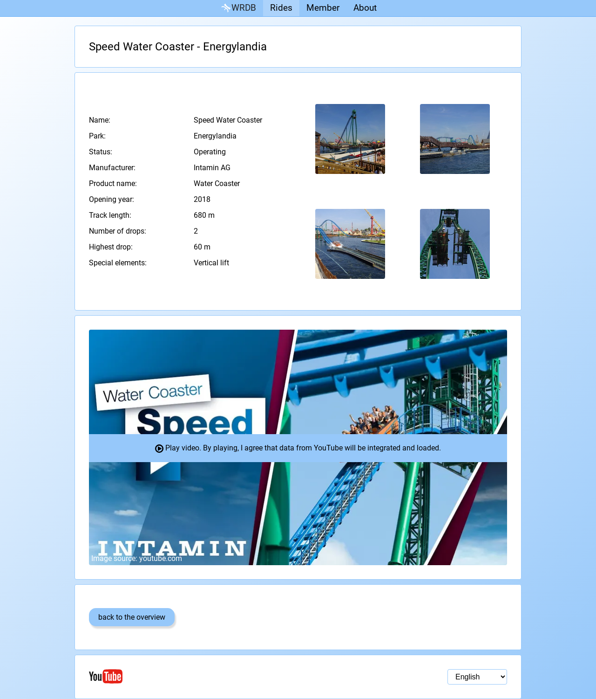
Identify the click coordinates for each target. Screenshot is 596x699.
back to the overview (131, 617)
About (365, 7)
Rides (281, 7)
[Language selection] (477, 677)
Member (322, 7)
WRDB (238, 8)
